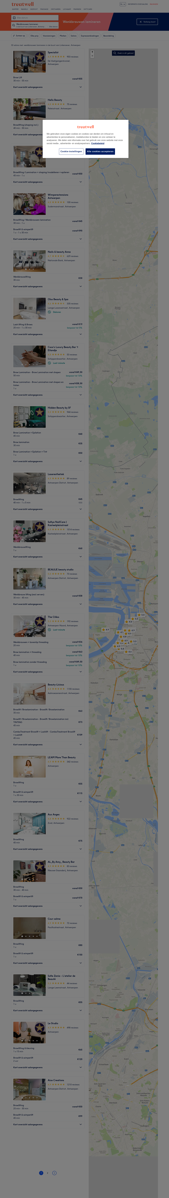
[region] (85, 139)
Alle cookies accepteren (100, 151)
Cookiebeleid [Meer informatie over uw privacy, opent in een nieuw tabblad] (97, 143)
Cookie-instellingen (71, 151)
